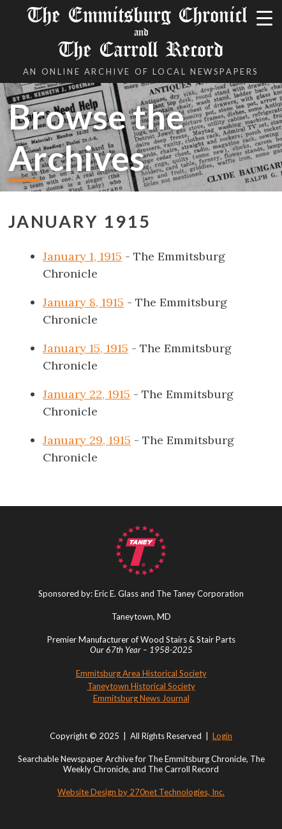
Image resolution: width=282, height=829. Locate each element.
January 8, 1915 (83, 302)
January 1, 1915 (82, 256)
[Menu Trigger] (264, 17)
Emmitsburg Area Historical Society (141, 673)
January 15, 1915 (85, 348)
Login (222, 736)
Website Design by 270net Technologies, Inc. (141, 792)
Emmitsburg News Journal (141, 698)
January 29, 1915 (87, 440)
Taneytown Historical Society (141, 686)
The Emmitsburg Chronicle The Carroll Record (140, 32)
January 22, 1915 (86, 394)
